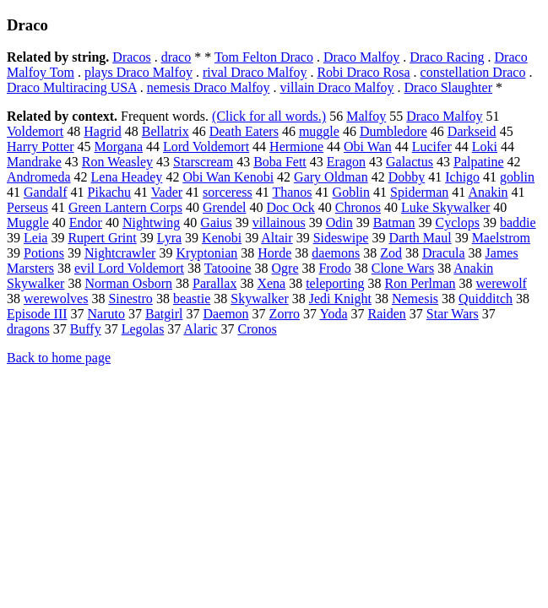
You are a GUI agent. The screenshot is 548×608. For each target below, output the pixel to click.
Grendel (225, 207)
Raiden (387, 314)
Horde (274, 253)
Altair (276, 238)
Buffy (85, 329)
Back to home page (59, 357)
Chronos (358, 207)
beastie (191, 298)
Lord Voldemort (206, 146)
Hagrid (102, 131)
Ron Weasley (117, 162)
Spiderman (419, 192)
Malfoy (366, 116)
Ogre (285, 268)
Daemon (225, 314)
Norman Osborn (128, 283)
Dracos (131, 57)
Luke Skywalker (445, 207)
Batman (394, 222)
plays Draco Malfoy (138, 72)
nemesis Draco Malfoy (208, 87)
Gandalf (46, 192)
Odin (339, 222)
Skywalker (259, 298)
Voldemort (35, 131)
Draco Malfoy (361, 57)
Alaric (200, 329)
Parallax (214, 283)
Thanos (292, 192)
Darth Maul (419, 238)
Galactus (409, 162)
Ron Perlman (419, 283)
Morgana (119, 146)
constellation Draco (473, 72)
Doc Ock (290, 207)
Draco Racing (447, 57)
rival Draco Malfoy (255, 72)
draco (176, 57)
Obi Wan (368, 146)
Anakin (487, 192)
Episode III (37, 314)
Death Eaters (244, 131)
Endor (85, 222)
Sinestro (130, 298)
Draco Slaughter (448, 87)
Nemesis (415, 298)
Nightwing (151, 222)
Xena (271, 283)
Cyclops (458, 222)
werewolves (56, 298)
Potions (44, 253)
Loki (484, 146)
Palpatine (478, 162)
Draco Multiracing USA (72, 87)
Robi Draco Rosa (363, 72)
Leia (35, 238)
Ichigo (462, 177)
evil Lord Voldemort (129, 268)
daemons (336, 253)
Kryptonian (206, 253)
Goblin (351, 192)
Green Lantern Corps (125, 207)
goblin (517, 177)
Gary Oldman (331, 177)
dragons (28, 329)
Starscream (203, 162)
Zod (391, 253)
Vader (166, 192)
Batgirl (163, 314)
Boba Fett (280, 162)
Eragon (346, 162)
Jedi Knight (340, 298)
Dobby (407, 177)
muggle (319, 131)
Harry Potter (40, 146)
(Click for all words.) (269, 116)
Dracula (443, 253)
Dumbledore (393, 131)
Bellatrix (165, 131)
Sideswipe (341, 238)
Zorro (284, 314)
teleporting (335, 283)
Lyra (169, 238)
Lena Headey (127, 177)
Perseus (27, 207)
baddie (518, 222)
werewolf (500, 283)
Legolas (143, 329)
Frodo (335, 268)
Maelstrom (501, 238)
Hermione (296, 146)
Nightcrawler (119, 253)
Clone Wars (403, 268)
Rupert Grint (102, 238)
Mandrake (34, 162)
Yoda (333, 314)
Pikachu (110, 192)
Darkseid (472, 131)
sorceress (227, 192)
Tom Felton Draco (263, 57)
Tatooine (228, 268)
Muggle (28, 222)
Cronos (256, 329)
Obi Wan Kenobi (228, 177)
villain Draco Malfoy (336, 87)
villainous (279, 222)
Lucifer (432, 146)
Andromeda (39, 177)
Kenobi (221, 238)
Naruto (106, 314)
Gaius (215, 222)
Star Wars (452, 314)
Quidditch (485, 298)
